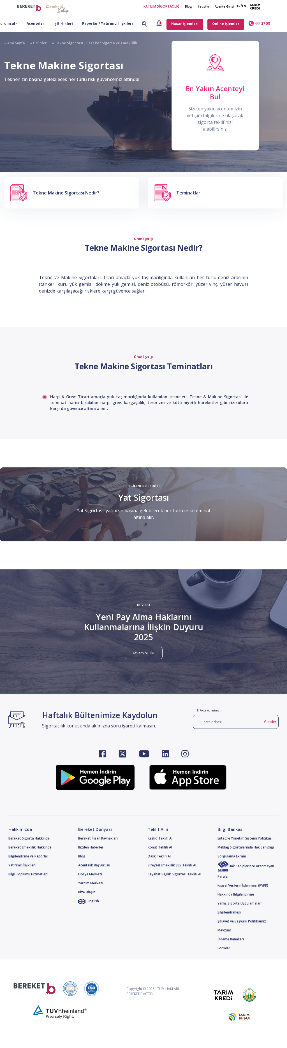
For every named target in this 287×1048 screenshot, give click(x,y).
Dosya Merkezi (90, 874)
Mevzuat (224, 930)
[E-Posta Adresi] (227, 722)
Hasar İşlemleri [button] (184, 23)
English (88, 901)
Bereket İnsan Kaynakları (98, 838)
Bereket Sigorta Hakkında (29, 838)
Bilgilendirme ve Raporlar (28, 856)
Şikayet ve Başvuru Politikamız (241, 921)
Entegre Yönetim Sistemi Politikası (244, 838)
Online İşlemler (225, 23)
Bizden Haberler (90, 847)
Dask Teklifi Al (159, 856)
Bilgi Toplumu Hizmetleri (28, 874)
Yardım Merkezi (90, 883)
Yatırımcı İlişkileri (22, 865)
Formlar (223, 948)
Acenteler (35, 23)
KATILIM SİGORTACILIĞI (162, 6)
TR (238, 6)
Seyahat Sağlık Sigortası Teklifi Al (174, 874)
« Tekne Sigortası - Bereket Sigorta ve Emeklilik (92, 43)
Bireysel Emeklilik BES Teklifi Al (172, 865)
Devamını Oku (144, 652)
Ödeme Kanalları (230, 939)
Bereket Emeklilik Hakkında (30, 847)
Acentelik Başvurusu (94, 865)
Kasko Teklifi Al (160, 838)
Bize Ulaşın (86, 892)
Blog (188, 6)
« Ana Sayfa (14, 43)
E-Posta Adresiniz (208, 710)
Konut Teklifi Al (160, 847)
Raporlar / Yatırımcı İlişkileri (107, 23)
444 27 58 (259, 23)
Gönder (270, 721)
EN (244, 6)
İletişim (203, 6)
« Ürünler (36, 43)
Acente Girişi (224, 6)
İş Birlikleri (63, 23)
